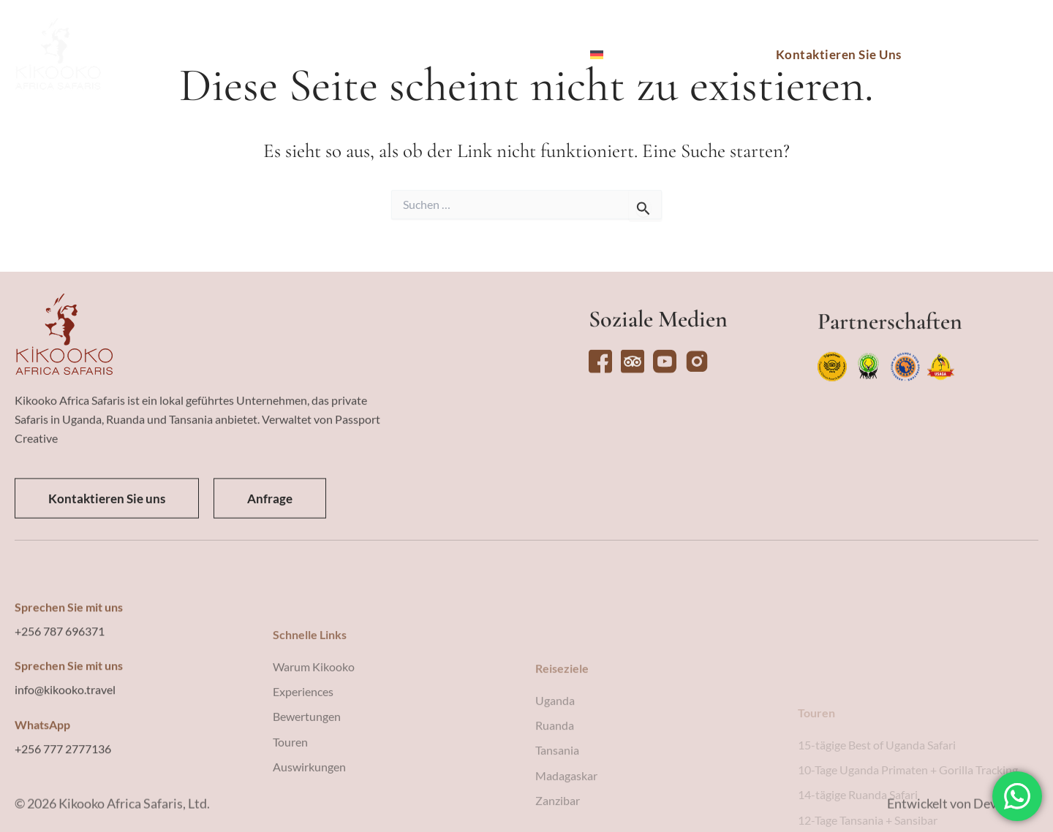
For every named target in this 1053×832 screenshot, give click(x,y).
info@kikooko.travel (65, 757)
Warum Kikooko (517, 54)
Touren (324, 54)
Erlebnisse (403, 54)
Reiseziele (247, 54)
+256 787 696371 (60, 699)
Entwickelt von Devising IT (962, 812)
